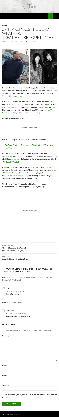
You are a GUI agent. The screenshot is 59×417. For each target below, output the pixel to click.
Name (4, 365)
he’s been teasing (47, 88)
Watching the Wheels (10, 156)
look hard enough (31, 173)
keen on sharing (33, 113)
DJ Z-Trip (16, 88)
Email (4, 375)
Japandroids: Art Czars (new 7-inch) (29, 257)
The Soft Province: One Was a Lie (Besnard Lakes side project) (29, 248)
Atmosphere (44, 104)
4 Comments (31, 42)
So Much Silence (17, 302)
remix (4, 25)
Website (5, 385)
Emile (17, 162)
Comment (6, 336)
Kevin (22, 42)
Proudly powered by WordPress (11, 414)
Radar (8, 162)
